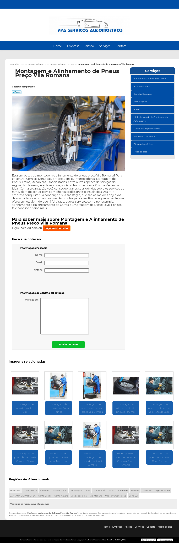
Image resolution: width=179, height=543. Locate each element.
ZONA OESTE (30, 490)
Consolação (76, 490)
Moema (135, 490)
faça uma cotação (56, 228)
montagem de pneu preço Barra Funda (58, 408)
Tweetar (16, 92)
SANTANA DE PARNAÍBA (22, 495)
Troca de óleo (141, 151)
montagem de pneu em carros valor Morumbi (58, 457)
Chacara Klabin (59, 490)
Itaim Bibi (123, 490)
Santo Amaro (61, 495)
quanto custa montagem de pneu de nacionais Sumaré (92, 459)
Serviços (104, 46)
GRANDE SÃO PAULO (104, 490)
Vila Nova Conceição (115, 495)
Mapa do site (165, 526)
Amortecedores (142, 86)
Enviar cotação (68, 344)
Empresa (73, 46)
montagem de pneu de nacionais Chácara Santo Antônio (126, 459)
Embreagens (140, 101)
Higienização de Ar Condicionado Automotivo (151, 119)
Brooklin (44, 490)
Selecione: (15, 490)
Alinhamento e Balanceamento (150, 78)
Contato (121, 46)
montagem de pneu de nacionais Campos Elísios (25, 457)
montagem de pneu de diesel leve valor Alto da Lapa (159, 408)
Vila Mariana (96, 495)
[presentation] (42, 282)
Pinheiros (147, 490)
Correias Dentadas (143, 94)
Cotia (87, 490)
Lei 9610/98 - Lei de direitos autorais (89, 515)
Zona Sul (133, 495)
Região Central (162, 490)
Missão (89, 46)
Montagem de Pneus (145, 136)
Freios (137, 109)
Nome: (62, 255)
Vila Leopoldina (79, 495)
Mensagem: (57, 316)
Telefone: (60, 270)
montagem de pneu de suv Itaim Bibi (25, 408)
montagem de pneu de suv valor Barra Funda (159, 457)
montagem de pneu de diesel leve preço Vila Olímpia (92, 408)
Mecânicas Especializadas (147, 128)
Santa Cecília (44, 495)
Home (57, 46)
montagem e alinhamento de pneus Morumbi (125, 408)
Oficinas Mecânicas (144, 144)
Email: (62, 263)
